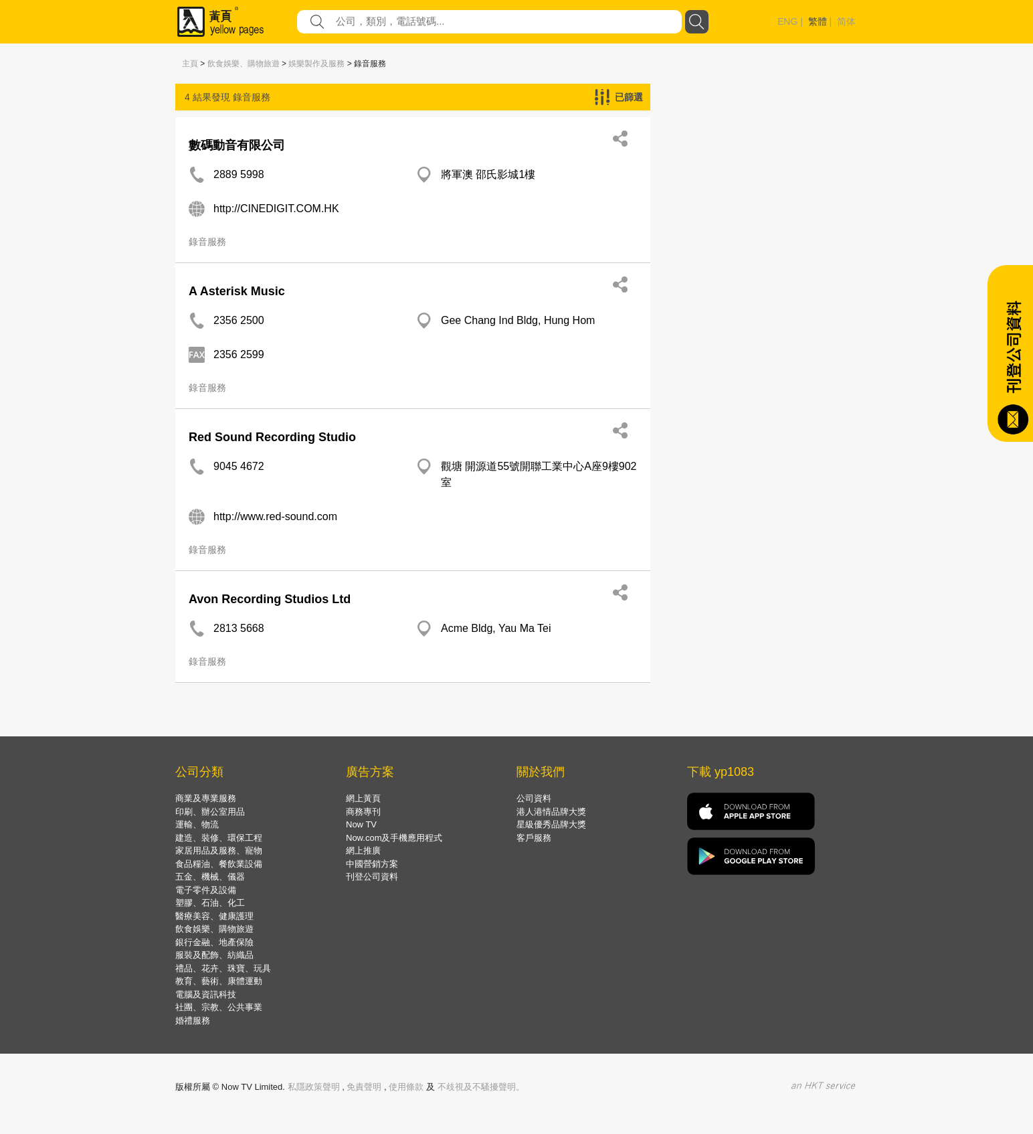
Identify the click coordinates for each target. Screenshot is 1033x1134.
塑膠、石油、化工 (210, 903)
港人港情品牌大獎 (551, 812)
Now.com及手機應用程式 (394, 838)
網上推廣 (363, 850)
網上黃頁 (363, 798)
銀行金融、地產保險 (214, 942)
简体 (846, 21)
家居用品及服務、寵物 (218, 850)
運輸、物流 (197, 824)
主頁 (190, 63)
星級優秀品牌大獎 (551, 824)
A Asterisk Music (237, 291)
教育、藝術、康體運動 (218, 981)
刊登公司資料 (372, 877)
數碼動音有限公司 (237, 145)
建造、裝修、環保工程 (218, 838)
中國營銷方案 (372, 864)
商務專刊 (363, 812)
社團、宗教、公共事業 (218, 1007)
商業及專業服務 (205, 798)
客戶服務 (533, 838)
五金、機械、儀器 (210, 877)
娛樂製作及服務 (316, 63)
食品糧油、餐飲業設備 (218, 864)
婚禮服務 (192, 1021)
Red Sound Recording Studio (272, 437)
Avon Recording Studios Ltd (270, 599)
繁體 (817, 21)
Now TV (361, 824)
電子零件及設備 (205, 890)
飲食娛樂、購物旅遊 (243, 63)
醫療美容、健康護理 (214, 916)
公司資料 (533, 798)
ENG (787, 21)
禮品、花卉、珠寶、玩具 (223, 968)
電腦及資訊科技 (205, 994)
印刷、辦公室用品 (210, 812)
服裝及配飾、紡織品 (214, 955)
